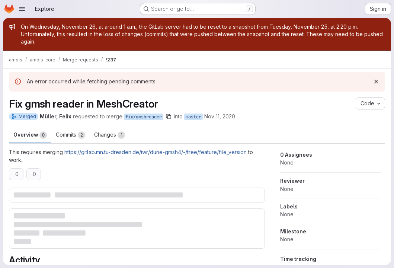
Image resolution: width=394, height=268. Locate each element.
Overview (30, 135)
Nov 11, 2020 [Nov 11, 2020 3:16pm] (219, 116)
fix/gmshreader (143, 117)
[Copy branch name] (168, 116)
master (193, 117)
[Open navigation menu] (22, 9)
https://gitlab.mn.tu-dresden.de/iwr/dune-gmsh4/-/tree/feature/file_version (155, 152)
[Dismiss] (376, 81)
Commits (70, 135)
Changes (109, 135)
